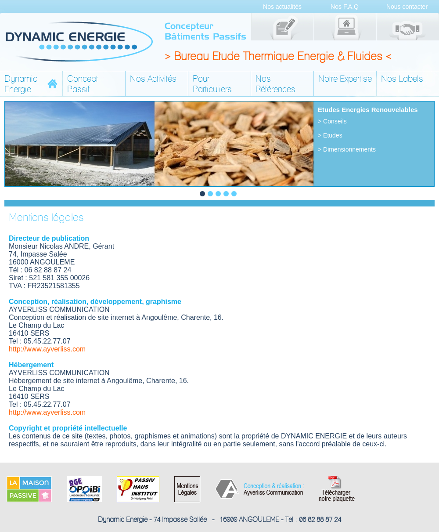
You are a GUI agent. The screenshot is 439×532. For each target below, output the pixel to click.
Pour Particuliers (212, 83)
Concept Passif (82, 83)
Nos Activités (153, 78)
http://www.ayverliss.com (47, 349)
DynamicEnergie (20, 83)
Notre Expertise (345, 78)
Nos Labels (402, 78)
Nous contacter (407, 6)
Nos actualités (282, 6)
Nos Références (275, 83)
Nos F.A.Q (345, 6)
